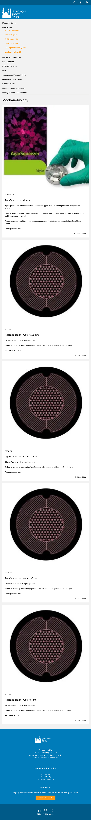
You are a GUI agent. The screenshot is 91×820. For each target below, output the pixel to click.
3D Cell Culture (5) (12, 30)
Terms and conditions (45, 779)
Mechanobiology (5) (13, 52)
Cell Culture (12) (11, 43)
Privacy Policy (45, 777)
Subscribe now (45, 798)
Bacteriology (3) (11, 35)
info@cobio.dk (56, 755)
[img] (87, 11)
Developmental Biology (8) (15, 48)
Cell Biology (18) (11, 39)
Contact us (45, 774)
